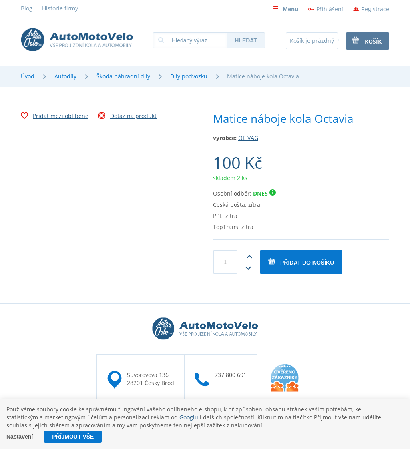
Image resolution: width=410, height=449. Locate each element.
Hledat (246, 40)
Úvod (27, 76)
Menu (285, 9)
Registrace (375, 9)
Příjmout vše (73, 436)
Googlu (188, 417)
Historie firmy (60, 8)
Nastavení (19, 436)
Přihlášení (329, 9)
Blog (26, 8)
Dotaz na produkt (127, 117)
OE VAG (248, 138)
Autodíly (65, 76)
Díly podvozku (188, 76)
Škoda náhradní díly (123, 76)
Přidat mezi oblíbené (54, 117)
